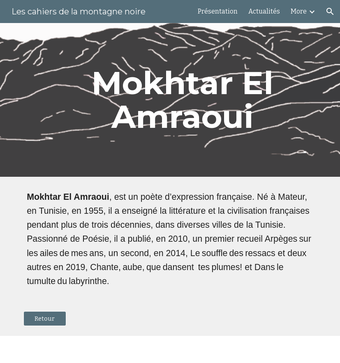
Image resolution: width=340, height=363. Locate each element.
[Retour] (45, 318)
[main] (182, 100)
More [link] (299, 11)
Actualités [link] (264, 11)
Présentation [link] (218, 11)
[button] (330, 11)
